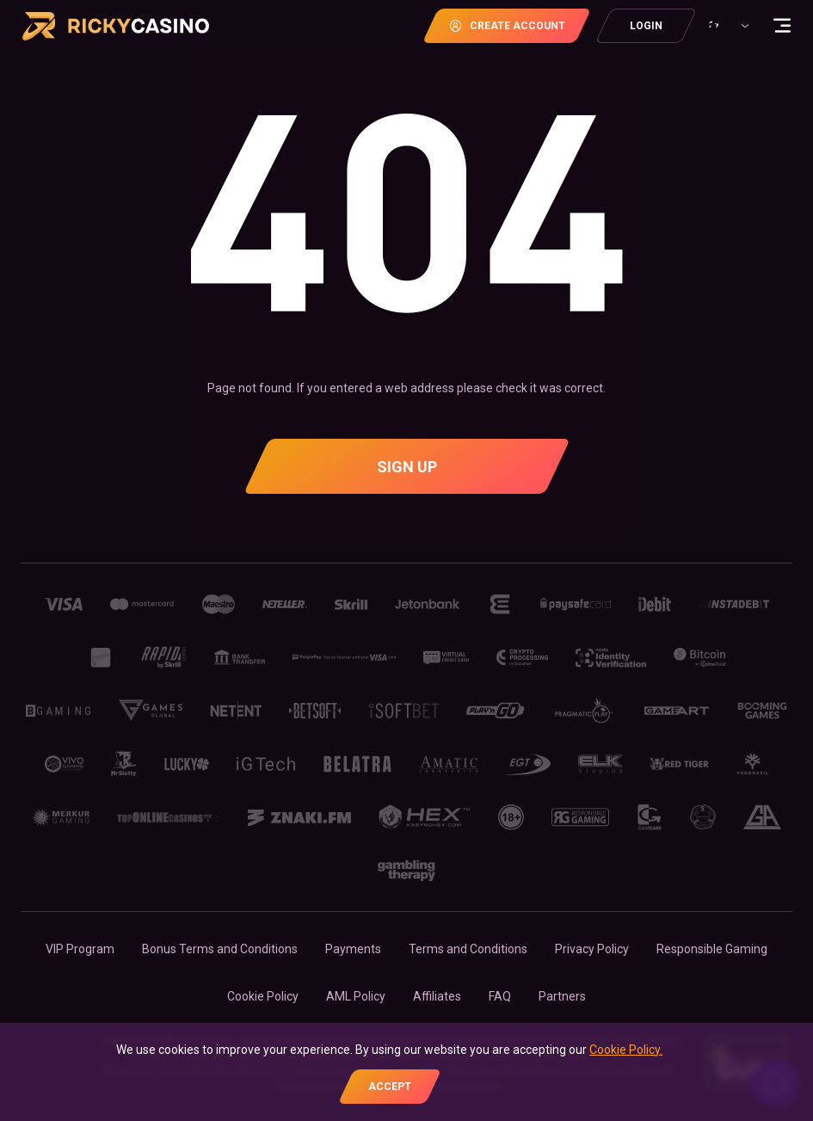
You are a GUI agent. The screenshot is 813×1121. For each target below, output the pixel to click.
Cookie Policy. (625, 1049)
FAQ (500, 996)
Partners (562, 996)
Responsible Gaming (711, 949)
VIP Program (80, 949)
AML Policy (355, 996)
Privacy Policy (592, 949)
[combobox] (726, 26)
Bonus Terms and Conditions (220, 949)
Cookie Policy (263, 996)
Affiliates (437, 996)
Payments (353, 949)
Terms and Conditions (468, 949)
